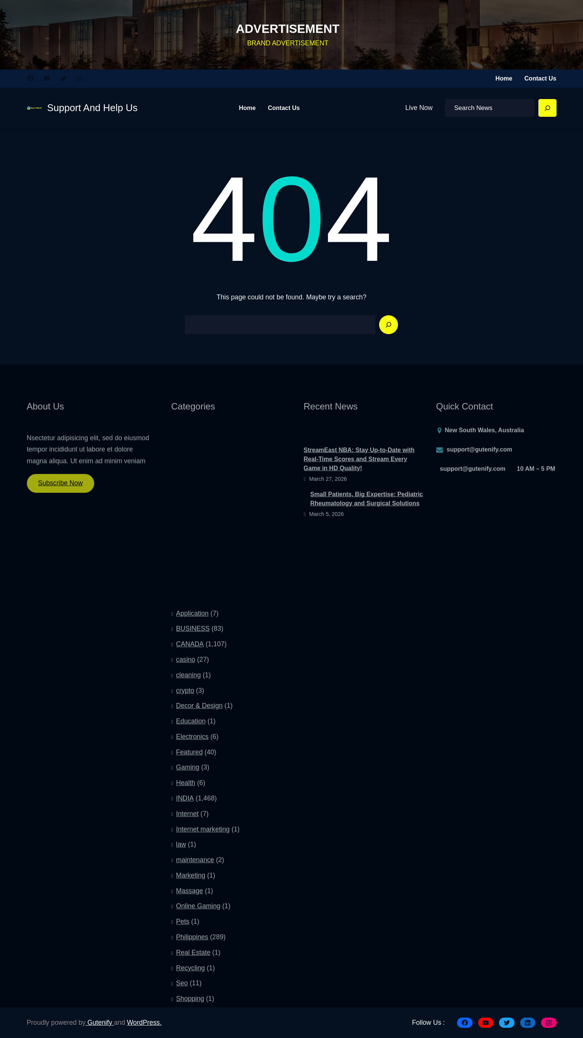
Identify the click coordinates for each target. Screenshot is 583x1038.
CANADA (190, 787)
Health (185, 926)
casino (185, 802)
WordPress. (144, 1022)
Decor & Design (199, 849)
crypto (185, 833)
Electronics (192, 879)
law (181, 988)
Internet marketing (203, 972)
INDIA (185, 941)
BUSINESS (193, 772)
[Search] (547, 108)
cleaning (188, 818)
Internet (187, 957)
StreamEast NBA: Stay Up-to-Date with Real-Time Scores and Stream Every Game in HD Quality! (359, 478)
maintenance (195, 1003)
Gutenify (100, 1022)
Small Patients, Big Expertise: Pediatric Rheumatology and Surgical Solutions (366, 518)
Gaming (187, 910)
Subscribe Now (60, 487)
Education (190, 864)
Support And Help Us (92, 107)
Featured (189, 895)
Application (192, 756)
